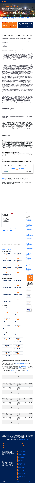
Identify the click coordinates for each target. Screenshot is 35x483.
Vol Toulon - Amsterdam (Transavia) (28, 265)
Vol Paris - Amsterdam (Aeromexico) (28, 240)
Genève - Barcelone (21, 473)
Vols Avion (3, 1)
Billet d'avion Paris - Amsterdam (17, 168)
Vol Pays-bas (11, 17)
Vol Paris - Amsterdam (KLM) (29, 238)
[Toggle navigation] (33, 1)
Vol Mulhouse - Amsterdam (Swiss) (29, 248)
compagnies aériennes (24, 439)
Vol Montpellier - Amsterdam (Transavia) (29, 254)
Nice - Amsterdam (21, 474)
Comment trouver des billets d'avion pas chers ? (12, 446)
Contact (30, 481)
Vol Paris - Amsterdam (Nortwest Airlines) (29, 273)
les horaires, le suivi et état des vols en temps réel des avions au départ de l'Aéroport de (9, 24)
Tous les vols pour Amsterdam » (30, 278)
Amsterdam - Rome (21, 455)
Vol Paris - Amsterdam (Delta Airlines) (29, 225)
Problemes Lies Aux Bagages (27, 443)
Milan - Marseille (20, 457)
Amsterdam (4, 178)
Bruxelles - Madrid (21, 464)
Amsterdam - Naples (21, 451)
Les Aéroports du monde (17, 481)
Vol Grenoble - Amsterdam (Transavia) (28, 231)
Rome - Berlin (20, 458)
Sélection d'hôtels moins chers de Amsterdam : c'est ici (25, 24)
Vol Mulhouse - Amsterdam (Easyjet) (29, 235)
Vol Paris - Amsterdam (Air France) (29, 258)
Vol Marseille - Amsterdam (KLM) (29, 222)
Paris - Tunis (20, 479)
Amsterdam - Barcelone (21, 463)
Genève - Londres (20, 466)
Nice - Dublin (20, 469)
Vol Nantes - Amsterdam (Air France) (29, 269)
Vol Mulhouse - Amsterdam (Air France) (29, 244)
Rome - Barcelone (20, 470)
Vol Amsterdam (17, 17)
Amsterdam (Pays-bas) (23, 363)
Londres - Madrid (20, 461)
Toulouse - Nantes (21, 476)
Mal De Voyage (6, 444)
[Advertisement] (18, 32)
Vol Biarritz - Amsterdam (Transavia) (28, 262)
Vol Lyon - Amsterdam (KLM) (29, 229)
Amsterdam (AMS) (25, 366)
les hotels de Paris (14, 370)
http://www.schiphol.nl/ (7, 223)
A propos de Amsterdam (6, 249)
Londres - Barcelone (21, 471)
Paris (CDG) (17, 363)
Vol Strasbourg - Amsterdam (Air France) (29, 250)
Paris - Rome (20, 477)
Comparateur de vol (5, 17)
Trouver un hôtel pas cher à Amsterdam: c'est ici (10, 229)
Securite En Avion (26, 444)
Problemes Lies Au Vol (7, 443)
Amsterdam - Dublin (21, 453)
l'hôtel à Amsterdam (22, 367)
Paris (26, 177)
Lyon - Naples (20, 460)
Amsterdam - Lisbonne (21, 454)
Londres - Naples (20, 467)
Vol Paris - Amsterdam (25, 17)
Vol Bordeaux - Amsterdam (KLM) (29, 220)
